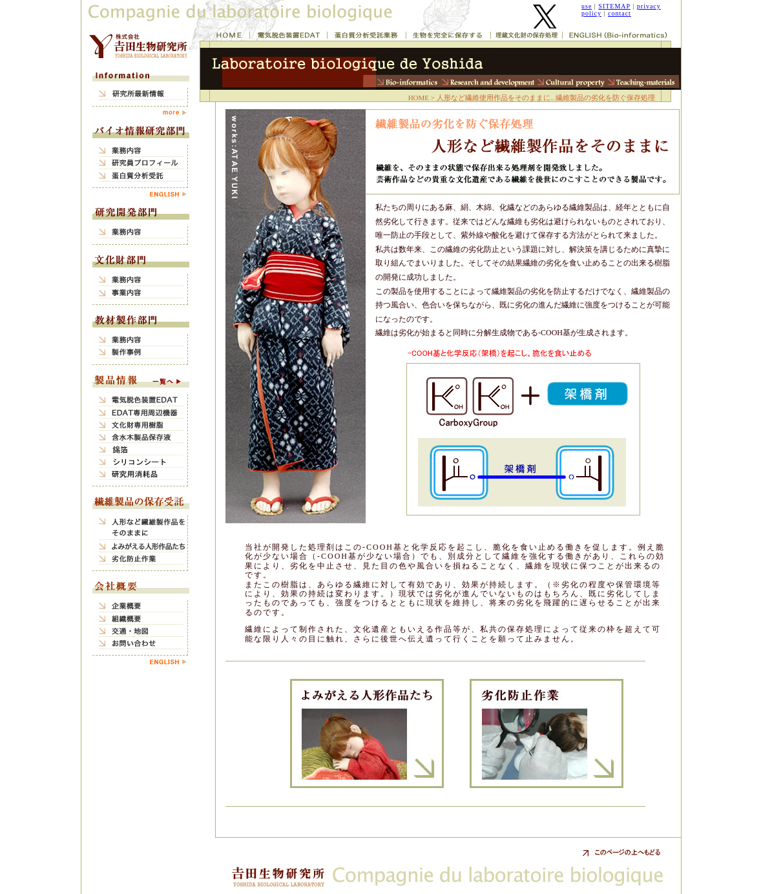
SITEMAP (614, 6)
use (586, 6)
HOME (418, 97)
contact (619, 13)
